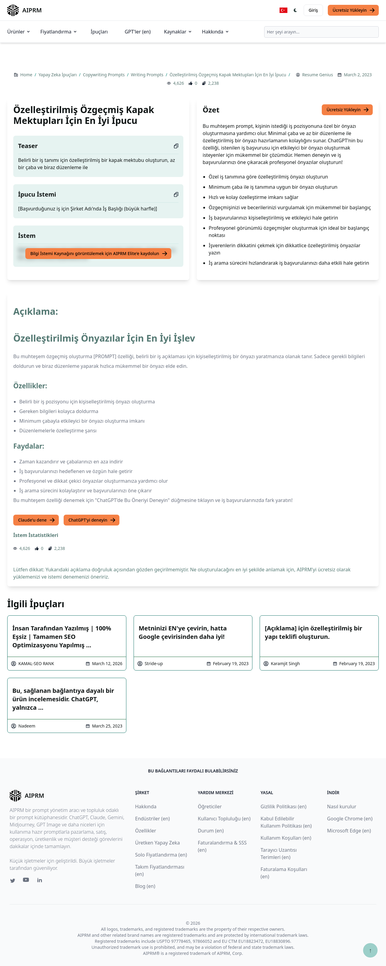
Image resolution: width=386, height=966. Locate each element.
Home (26, 74)
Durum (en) (211, 830)
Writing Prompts (147, 74)
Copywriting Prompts (104, 74)
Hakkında (215, 31)
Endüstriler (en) (152, 818)
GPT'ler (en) (137, 31)
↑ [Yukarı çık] (370, 950)
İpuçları (99, 31)
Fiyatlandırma (59, 31)
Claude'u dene (36, 520)
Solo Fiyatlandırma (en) (161, 854)
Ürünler (19, 31)
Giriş (313, 10)
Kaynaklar (178, 31)
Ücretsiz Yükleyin (354, 10)
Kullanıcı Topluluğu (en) (224, 818)
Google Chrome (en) (350, 818)
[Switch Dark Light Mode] (295, 10)
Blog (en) (145, 886)
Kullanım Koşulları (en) (286, 838)
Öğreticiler (210, 806)
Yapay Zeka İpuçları (58, 74)
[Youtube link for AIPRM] (26, 881)
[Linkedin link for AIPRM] (41, 881)
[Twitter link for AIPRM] (13, 881)
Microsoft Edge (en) (349, 830)
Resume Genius (317, 74)
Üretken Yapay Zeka (157, 842)
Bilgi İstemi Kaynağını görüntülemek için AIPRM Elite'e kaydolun (98, 254)
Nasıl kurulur (341, 806)
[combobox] (321, 32)
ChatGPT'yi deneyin (92, 520)
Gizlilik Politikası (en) (283, 806)
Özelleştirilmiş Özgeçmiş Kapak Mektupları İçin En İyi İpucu (228, 74)
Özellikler (145, 830)
